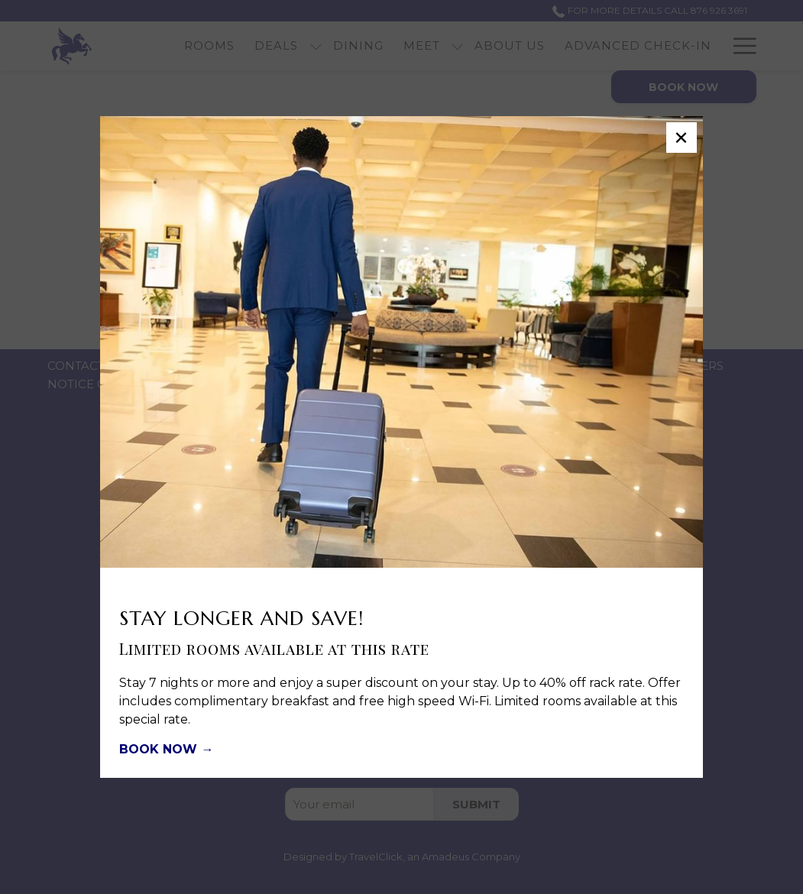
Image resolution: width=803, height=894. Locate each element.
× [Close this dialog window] (681, 137)
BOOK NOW (160, 749)
